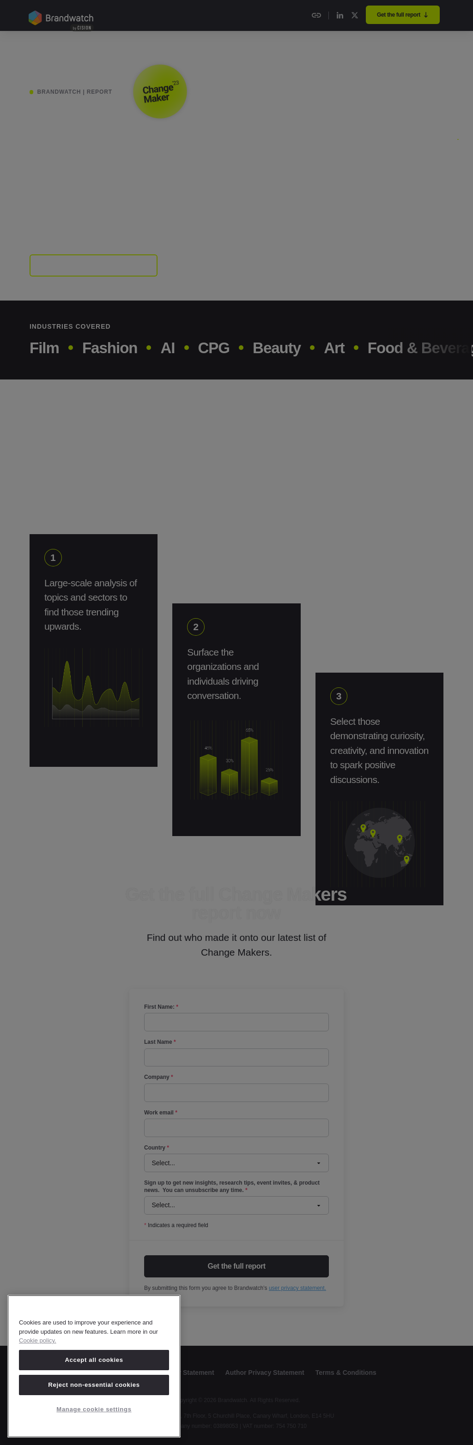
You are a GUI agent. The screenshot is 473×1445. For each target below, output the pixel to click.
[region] (94, 1366)
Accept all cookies (94, 1359)
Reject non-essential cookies (93, 1384)
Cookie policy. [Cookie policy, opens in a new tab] (37, 1340)
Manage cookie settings (93, 1409)
